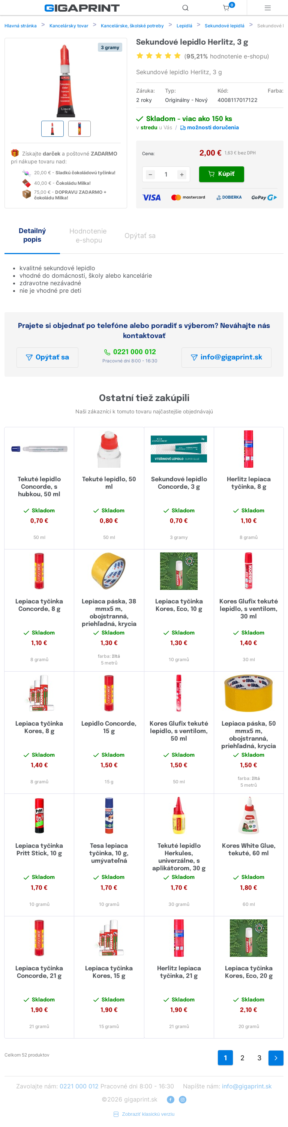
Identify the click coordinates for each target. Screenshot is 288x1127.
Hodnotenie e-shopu (87, 236)
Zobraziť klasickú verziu (144, 1115)
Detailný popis (32, 235)
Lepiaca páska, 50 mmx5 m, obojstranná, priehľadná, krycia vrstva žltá (248, 739)
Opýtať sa (47, 358)
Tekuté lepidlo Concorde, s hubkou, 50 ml (39, 487)
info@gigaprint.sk (226, 358)
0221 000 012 (130, 353)
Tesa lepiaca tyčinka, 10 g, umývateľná (109, 854)
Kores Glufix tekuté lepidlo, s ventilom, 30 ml (248, 610)
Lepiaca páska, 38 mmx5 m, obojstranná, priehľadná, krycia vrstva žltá (109, 617)
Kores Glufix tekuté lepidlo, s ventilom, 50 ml (179, 732)
